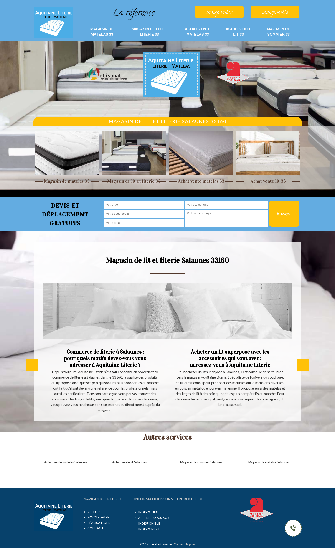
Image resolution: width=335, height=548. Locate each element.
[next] (303, 365)
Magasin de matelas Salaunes (269, 462)
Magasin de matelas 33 (102, 31)
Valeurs (94, 512)
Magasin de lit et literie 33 (149, 31)
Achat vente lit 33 (238, 31)
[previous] (32, 365)
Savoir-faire (98, 517)
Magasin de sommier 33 (278, 31)
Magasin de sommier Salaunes (201, 462)
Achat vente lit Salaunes (129, 462)
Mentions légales (184, 544)
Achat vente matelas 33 (198, 31)
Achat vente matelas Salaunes (65, 462)
